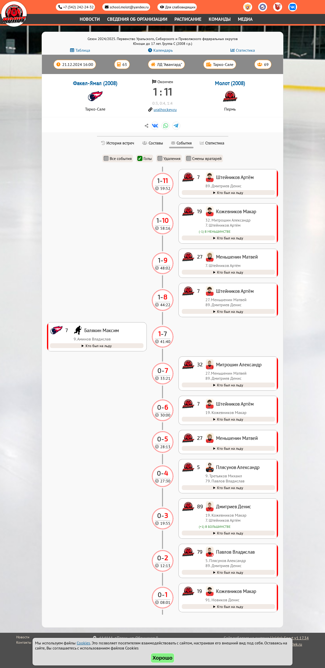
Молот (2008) (230, 83)
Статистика (245, 50)
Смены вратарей (204, 158)
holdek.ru (294, 644)
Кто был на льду (230, 606)
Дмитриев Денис (233, 506)
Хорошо (163, 658)
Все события (118, 158)
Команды (220, 19)
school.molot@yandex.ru (129, 7)
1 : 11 (162, 91)
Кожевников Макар (236, 591)
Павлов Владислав (235, 552)
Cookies (83, 642)
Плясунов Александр (237, 467)
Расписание (187, 19)
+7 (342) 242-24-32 (78, 7)
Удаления (169, 158)
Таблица (82, 50)
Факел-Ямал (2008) (95, 83)
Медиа (245, 19)
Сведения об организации (137, 19)
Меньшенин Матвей (237, 438)
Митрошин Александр (239, 364)
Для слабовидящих (180, 7)
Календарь (163, 50)
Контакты (23, 642)
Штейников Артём (235, 404)
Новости (90, 19)
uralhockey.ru (165, 109)
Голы (144, 158)
